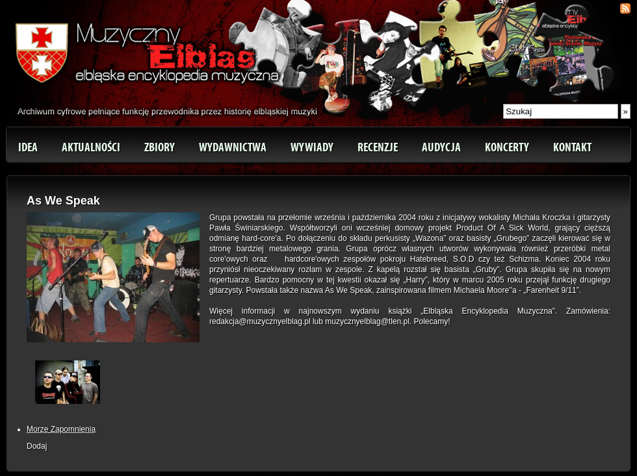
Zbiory (159, 147)
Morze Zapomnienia (61, 429)
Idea (28, 147)
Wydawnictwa (232, 147)
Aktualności (91, 147)
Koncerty (507, 147)
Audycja (441, 147)
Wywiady (312, 147)
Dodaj (37, 446)
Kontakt (572, 147)
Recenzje (378, 147)
